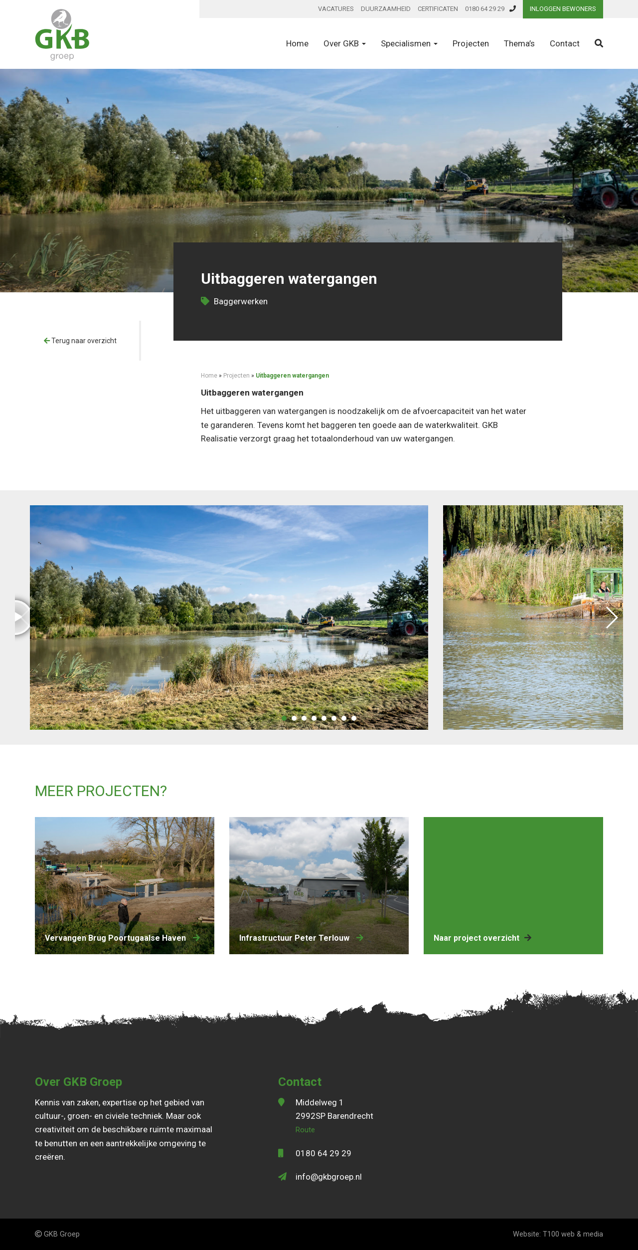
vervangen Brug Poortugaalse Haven (122, 938)
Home (297, 43)
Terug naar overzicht (80, 341)
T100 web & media (573, 1234)
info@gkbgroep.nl (329, 1177)
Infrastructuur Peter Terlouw (301, 938)
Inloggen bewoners (563, 8)
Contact (565, 43)
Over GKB (344, 43)
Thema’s (519, 43)
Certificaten (438, 8)
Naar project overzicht (482, 938)
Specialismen (409, 43)
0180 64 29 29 (490, 8)
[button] (284, 718)
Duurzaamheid (386, 8)
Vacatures (336, 8)
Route (305, 1130)
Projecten (471, 43)
